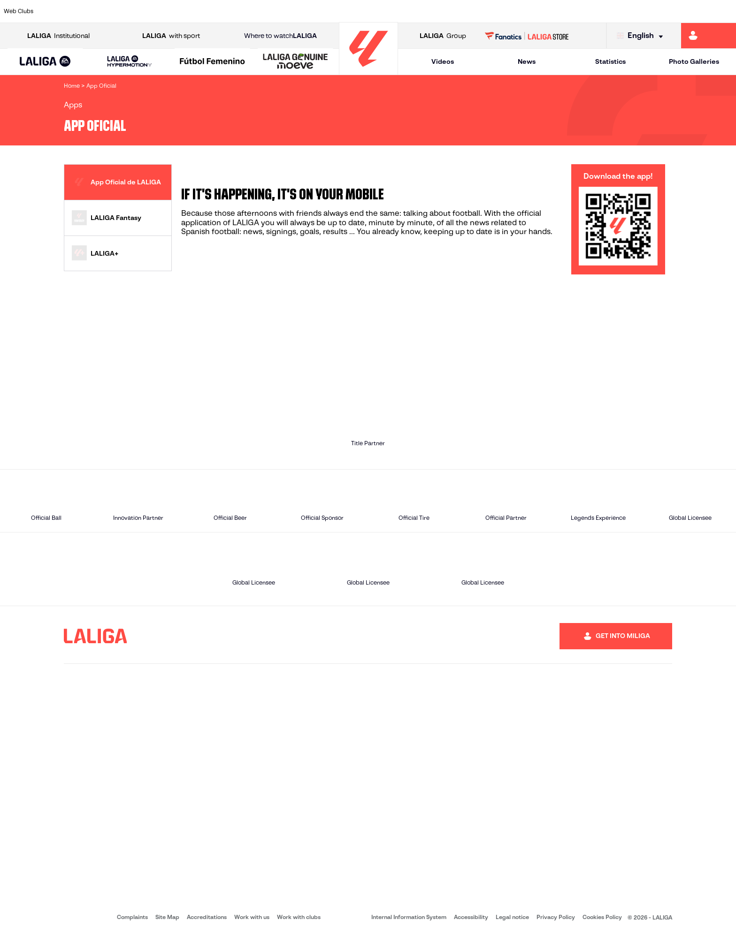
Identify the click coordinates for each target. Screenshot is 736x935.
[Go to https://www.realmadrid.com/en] (551, 11)
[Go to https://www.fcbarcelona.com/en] (236, 11)
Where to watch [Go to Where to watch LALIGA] (280, 36)
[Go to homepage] (368, 71)
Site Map (167, 917)
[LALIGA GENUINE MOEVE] (295, 62)
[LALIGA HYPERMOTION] (129, 61)
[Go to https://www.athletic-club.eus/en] (61, 11)
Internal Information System (408, 917)
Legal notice (512, 917)
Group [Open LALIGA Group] (443, 36)
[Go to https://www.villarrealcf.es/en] (725, 11)
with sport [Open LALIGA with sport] (171, 36)
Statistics (610, 61)
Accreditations (207, 917)
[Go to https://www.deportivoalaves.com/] (166, 11)
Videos (442, 61)
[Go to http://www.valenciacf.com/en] (690, 11)
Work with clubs (299, 917)
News (527, 61)
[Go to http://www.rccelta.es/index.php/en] (411, 11)
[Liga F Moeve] (212, 62)
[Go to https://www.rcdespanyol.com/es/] (445, 11)
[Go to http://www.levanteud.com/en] (341, 11)
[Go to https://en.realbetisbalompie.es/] (515, 11)
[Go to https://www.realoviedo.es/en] (585, 11)
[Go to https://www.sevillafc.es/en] (655, 11)
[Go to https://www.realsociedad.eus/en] (620, 11)
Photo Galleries (694, 61)
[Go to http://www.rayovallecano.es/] (375, 11)
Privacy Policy (556, 917)
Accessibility (471, 917)
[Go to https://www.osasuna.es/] (131, 11)
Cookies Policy (602, 917)
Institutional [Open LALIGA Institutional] (58, 36)
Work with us (251, 917)
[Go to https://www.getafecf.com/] (271, 11)
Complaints (132, 917)
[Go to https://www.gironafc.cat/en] (306, 11)
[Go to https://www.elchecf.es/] (201, 11)
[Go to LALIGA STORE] (527, 35)
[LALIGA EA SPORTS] (45, 62)
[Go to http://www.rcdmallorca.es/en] (481, 11)
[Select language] (642, 36)
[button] (45, 62)
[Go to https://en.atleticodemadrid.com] (96, 11)
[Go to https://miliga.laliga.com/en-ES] (708, 35)
